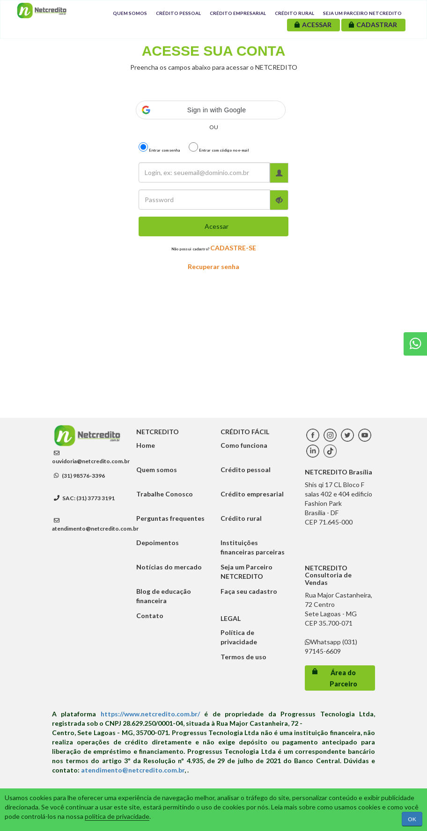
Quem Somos (130, 13)
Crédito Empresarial (238, 13)
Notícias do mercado (169, 567)
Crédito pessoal (246, 470)
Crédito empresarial (252, 494)
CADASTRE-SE (233, 248)
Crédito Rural (294, 13)
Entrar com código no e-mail (219, 147)
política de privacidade (117, 816)
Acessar (216, 226)
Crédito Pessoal (178, 13)
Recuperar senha (213, 266)
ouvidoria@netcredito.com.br (91, 461)
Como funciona (244, 445)
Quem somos (156, 470)
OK (412, 819)
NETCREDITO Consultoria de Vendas (328, 575)
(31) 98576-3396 (79, 475)
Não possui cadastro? (213, 248)
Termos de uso (243, 657)
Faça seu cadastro (249, 591)
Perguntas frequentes (170, 518)
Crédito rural (241, 518)
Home (145, 445)
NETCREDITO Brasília (338, 472)
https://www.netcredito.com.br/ (150, 714)
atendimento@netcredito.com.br (95, 528)
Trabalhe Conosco (164, 494)
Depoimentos (157, 543)
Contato (149, 616)
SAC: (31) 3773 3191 (84, 498)
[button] (211, 110)
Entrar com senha (159, 147)
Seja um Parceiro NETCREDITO (362, 13)
